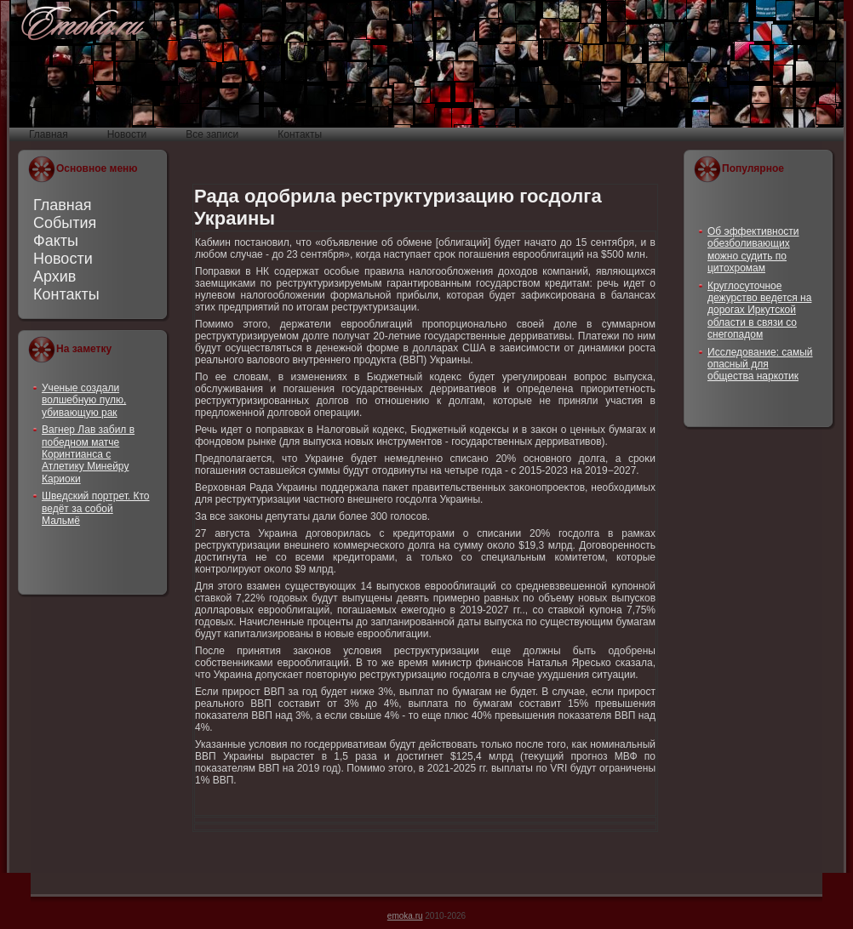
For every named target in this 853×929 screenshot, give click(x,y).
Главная (62, 205)
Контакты (66, 294)
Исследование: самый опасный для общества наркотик (760, 364)
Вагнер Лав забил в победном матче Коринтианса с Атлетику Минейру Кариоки (88, 454)
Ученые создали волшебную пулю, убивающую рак (84, 400)
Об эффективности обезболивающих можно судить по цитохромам (753, 249)
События (64, 222)
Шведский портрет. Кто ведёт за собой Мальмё (96, 508)
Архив (54, 276)
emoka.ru (405, 915)
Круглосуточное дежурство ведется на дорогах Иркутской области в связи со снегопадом (759, 310)
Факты (55, 240)
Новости (63, 258)
